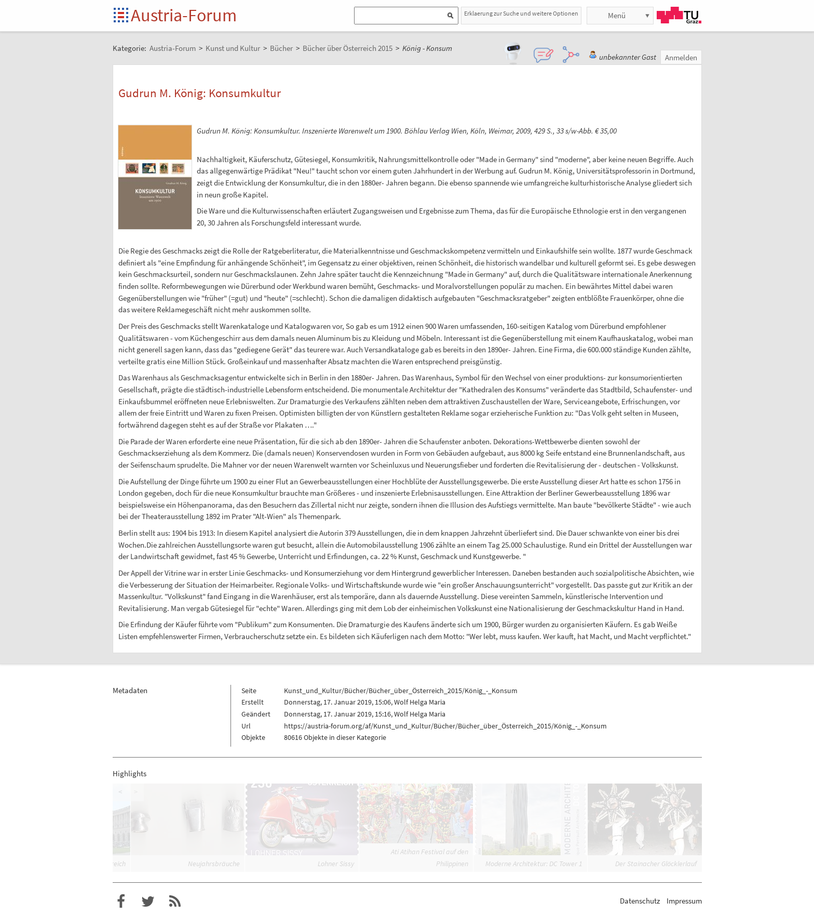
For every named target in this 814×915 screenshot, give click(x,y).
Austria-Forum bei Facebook (121, 901)
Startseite (122, 16)
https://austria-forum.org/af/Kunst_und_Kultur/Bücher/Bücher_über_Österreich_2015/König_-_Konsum (445, 726)
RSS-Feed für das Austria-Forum (175, 901)
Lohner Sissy (336, 863)
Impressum (684, 901)
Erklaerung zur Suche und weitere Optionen (521, 13)
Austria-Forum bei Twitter (148, 901)
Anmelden (681, 57)
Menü (617, 15)
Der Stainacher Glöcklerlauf (656, 863)
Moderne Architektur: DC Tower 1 (533, 863)
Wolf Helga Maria (419, 702)
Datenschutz (640, 901)
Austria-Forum (184, 15)
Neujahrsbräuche (214, 863)
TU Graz (679, 15)
